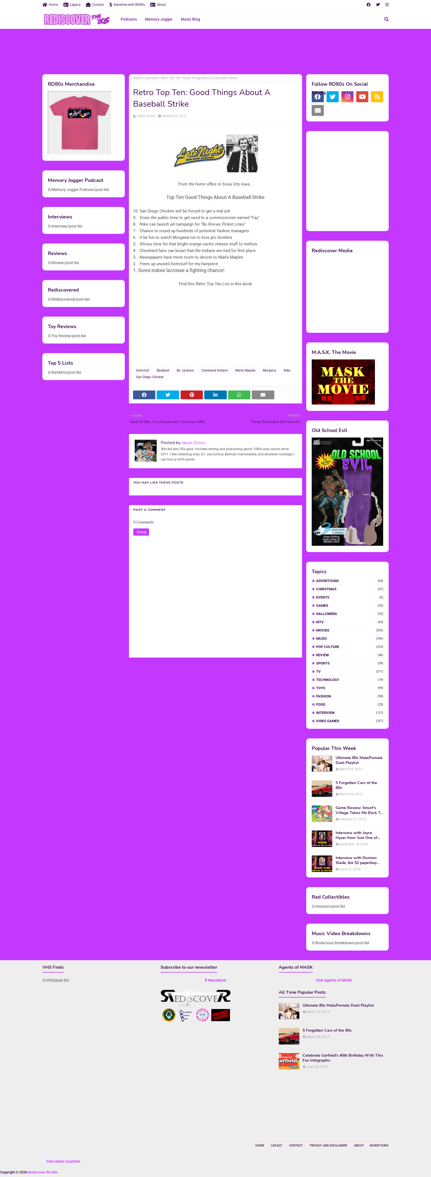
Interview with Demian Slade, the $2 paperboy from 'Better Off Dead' (356, 860)
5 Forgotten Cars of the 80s (356, 785)
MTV (349, 622)
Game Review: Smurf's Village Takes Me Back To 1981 (359, 810)
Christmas (349, 589)
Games (349, 605)
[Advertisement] (215, 50)
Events (349, 597)
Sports (349, 663)
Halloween (349, 614)
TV (349, 671)
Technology (349, 680)
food (349, 704)
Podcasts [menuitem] (129, 19)
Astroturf (151, 78)
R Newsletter (215, 980)
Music (349, 638)
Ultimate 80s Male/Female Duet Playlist (359, 760)
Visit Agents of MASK (334, 980)
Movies (349, 630)
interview (349, 713)
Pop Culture (349, 647)
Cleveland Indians (214, 370)
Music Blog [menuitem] (190, 19)
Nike (287, 370)
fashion (349, 696)
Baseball (163, 370)
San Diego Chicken (150, 377)
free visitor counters (63, 1161)
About (158, 4)
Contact (95, 4)
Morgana (269, 370)
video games (349, 721)
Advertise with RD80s (127, 4)
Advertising (349, 581)
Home (50, 4)
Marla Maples (245, 370)
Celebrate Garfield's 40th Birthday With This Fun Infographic (343, 1058)
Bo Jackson (185, 370)
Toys (349, 688)
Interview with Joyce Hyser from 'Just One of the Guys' (356, 835)
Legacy (72, 4)
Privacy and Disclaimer (328, 1145)
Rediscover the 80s (43, 1172)
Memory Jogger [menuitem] (159, 19)
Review (349, 655)
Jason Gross (146, 116)
